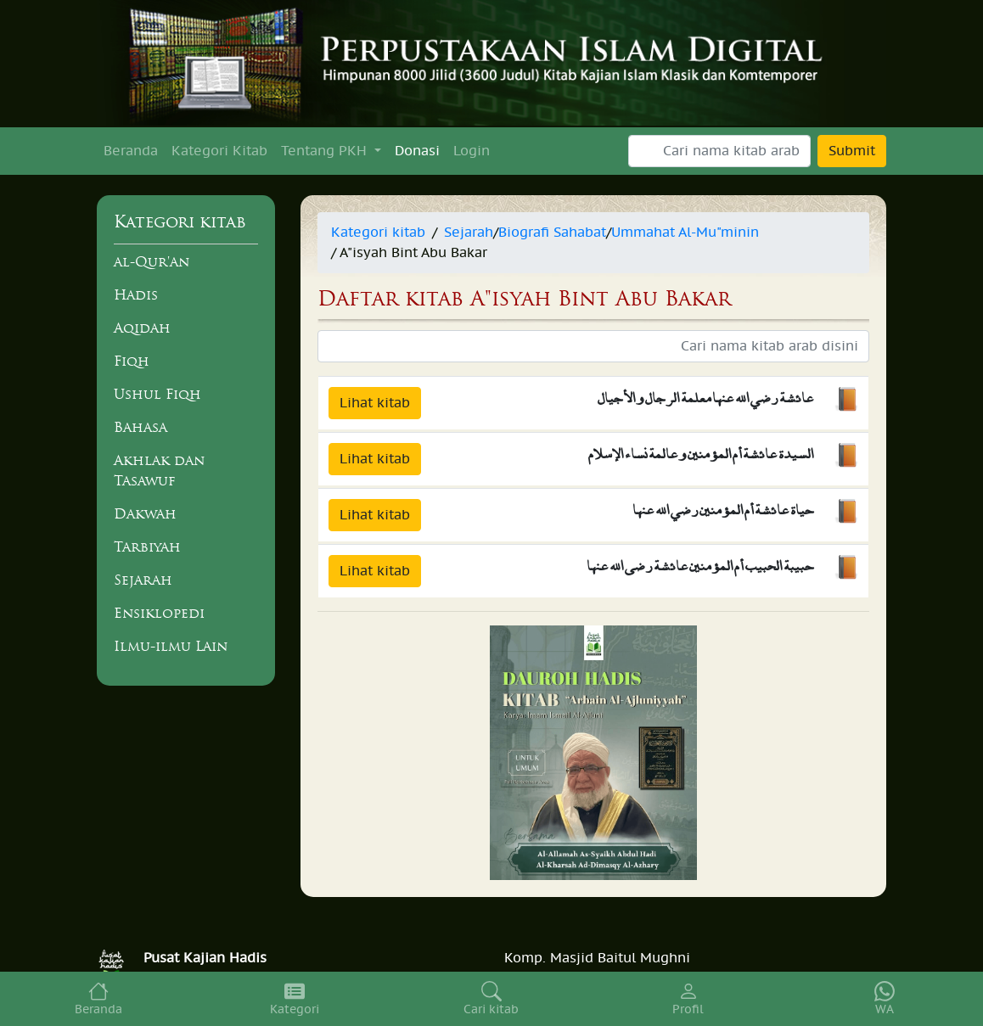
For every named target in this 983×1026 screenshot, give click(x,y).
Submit (852, 151)
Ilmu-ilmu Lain (170, 645)
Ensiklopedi (159, 612)
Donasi (417, 151)
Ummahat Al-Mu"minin (685, 232)
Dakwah (145, 513)
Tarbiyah (147, 546)
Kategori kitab (378, 232)
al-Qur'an (151, 261)
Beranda (131, 151)
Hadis (136, 294)
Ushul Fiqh (157, 393)
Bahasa (140, 426)
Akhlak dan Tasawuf (159, 470)
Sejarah (143, 579)
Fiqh (131, 360)
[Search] (719, 151)
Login (471, 151)
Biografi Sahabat (552, 232)
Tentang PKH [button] (326, 151)
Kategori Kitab (219, 151)
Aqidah (142, 327)
